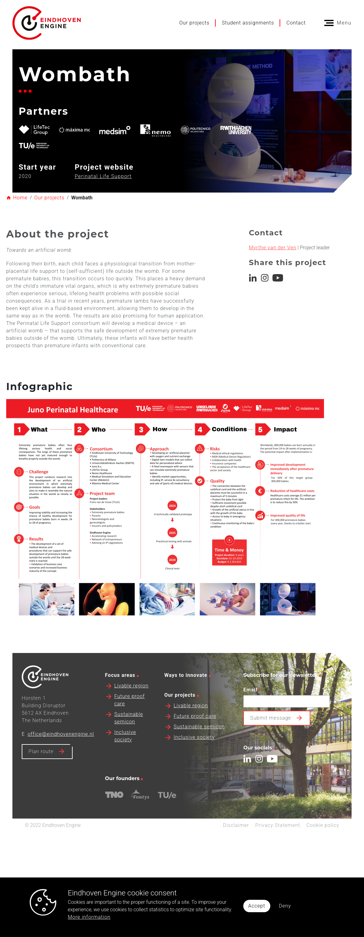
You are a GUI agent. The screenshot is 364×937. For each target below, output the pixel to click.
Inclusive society (193, 759)
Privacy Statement (277, 847)
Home (20, 198)
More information (89, 917)
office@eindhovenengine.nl (61, 756)
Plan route (41, 773)
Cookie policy (322, 847)
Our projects (194, 23)
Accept (256, 906)
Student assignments (248, 23)
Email (251, 711)
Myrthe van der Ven (272, 255)
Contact (296, 23)
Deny (285, 906)
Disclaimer (236, 847)
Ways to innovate (185, 697)
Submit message (270, 740)
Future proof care (194, 738)
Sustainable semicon (199, 749)
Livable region (131, 708)
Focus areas (120, 697)
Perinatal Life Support (103, 176)
